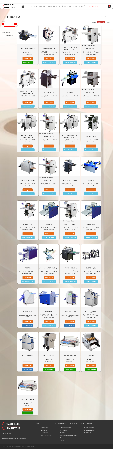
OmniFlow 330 (48, 355)
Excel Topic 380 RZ (27, 49)
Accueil (100, 17)
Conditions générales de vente (68, 435)
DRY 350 (91, 355)
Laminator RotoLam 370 (48, 268)
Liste (108, 22)
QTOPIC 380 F (49, 92)
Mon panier (87, 432)
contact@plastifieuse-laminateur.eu (16, 438)
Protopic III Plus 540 (70, 268)
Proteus (48, 312)
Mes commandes (89, 430)
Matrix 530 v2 (91, 92)
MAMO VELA (27, 312)
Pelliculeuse (44, 432)
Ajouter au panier (27, 62)
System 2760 (91, 268)
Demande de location (49, 62)
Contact (62, 440)
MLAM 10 (70, 92)
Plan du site (63, 437)
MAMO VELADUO (70, 312)
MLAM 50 (91, 180)
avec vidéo (9, 35)
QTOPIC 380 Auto (48, 49)
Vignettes (101, 22)
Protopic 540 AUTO (27, 180)
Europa (49, 224)
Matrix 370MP (91, 136)
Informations (63, 430)
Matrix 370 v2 (91, 49)
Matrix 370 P (49, 136)
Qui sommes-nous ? (65, 427)
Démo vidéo (6, 32)
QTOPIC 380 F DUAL (70, 180)
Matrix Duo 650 (27, 399)
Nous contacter (27, 325)
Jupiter (28, 268)
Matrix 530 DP (69, 224)
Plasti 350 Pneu (91, 312)
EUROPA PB (91, 224)
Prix (3, 22)
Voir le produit (27, 58)
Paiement (62, 432)
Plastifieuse (44, 427)
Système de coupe (46, 435)
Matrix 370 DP (27, 224)
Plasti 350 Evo (27, 355)
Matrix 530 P (49, 180)
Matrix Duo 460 (70, 355)
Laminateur (44, 430)
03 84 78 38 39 (9, 433)
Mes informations (89, 427)
